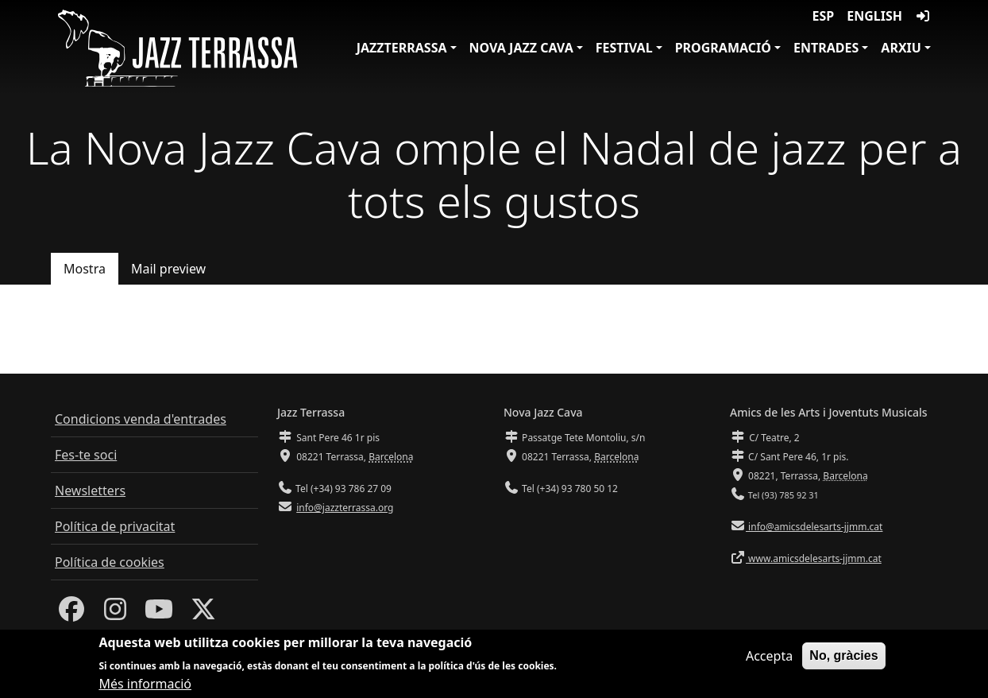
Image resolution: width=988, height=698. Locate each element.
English (874, 16)
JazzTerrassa (402, 47)
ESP (823, 16)
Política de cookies (109, 562)
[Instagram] (115, 613)
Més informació (144, 683)
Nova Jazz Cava (521, 47)
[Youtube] (159, 613)
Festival (624, 47)
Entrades (826, 47)
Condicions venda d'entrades (140, 419)
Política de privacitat (115, 526)
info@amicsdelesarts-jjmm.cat (814, 526)
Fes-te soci (86, 454)
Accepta (769, 656)
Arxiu (901, 47)
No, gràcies (843, 655)
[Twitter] (203, 613)
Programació (723, 47)
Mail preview (168, 268)
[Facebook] (71, 613)
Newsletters (90, 490)
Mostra (85, 268)
